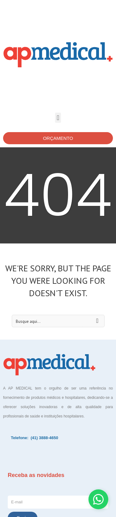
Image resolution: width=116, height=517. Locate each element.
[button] (58, 118)
